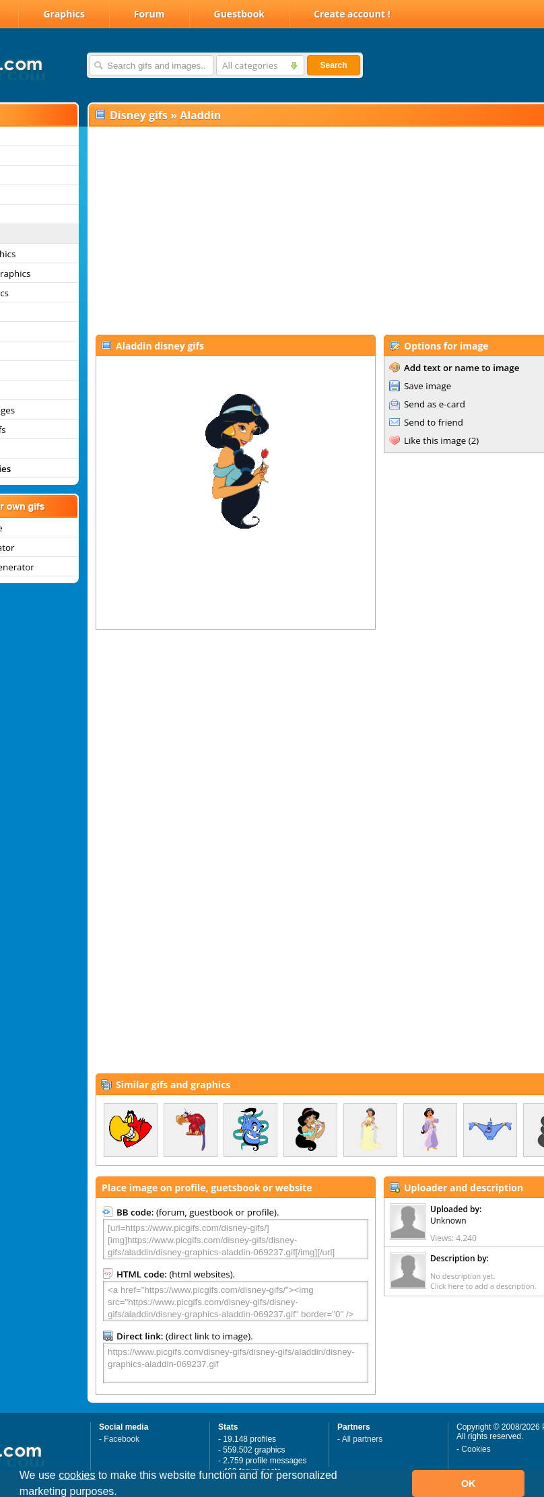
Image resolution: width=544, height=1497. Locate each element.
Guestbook (239, 13)
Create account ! (352, 13)
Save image (427, 386)
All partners (362, 1439)
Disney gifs (139, 115)
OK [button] (468, 1483)
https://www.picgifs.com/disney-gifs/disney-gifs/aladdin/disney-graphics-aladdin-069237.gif (235, 1363)
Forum (149, 13)
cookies (77, 1475)
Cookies (475, 1449)
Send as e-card (434, 404)
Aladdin (200, 115)
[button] (122, 1493)
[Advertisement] (291, 229)
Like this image (435, 440)
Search (333, 65)
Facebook (121, 1439)
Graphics (63, 13)
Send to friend (433, 422)
